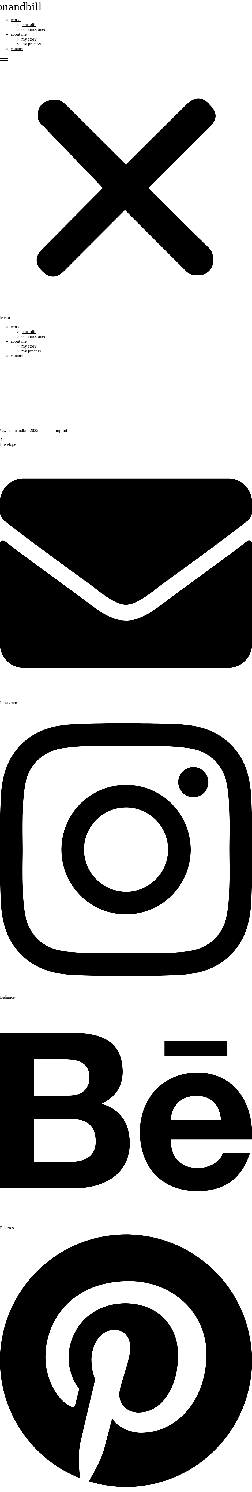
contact (17, 48)
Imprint (60, 430)
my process (31, 44)
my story (28, 39)
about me (19, 34)
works (16, 19)
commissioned (33, 29)
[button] (126, 188)
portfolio (28, 24)
